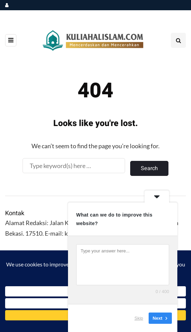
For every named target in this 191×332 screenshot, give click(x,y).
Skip (139, 318)
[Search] (74, 165)
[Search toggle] (178, 40)
